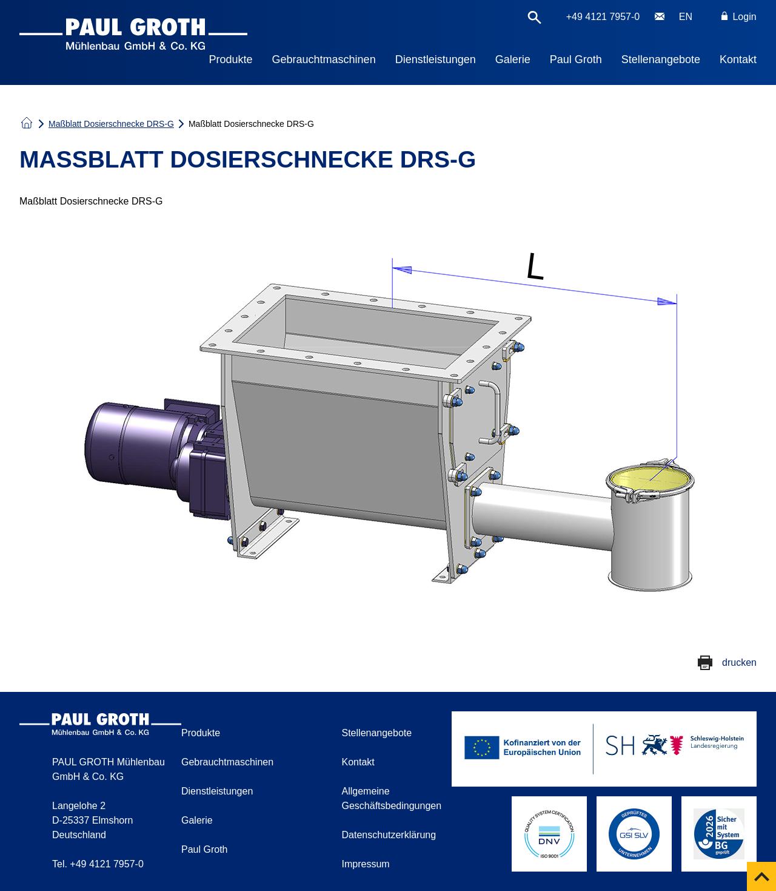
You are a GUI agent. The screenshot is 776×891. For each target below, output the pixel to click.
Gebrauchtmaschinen (324, 59)
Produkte (231, 59)
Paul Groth (576, 59)
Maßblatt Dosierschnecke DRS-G (111, 124)
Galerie (512, 59)
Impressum (366, 864)
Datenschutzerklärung (389, 835)
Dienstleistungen (435, 59)
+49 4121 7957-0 (603, 17)
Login (739, 17)
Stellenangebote (660, 59)
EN (685, 17)
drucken (739, 662)
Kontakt (738, 59)
